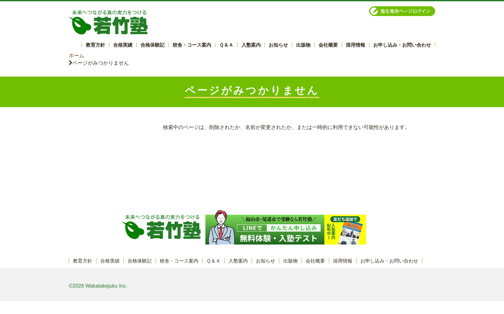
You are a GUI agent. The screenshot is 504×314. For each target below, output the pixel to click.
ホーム (76, 55)
